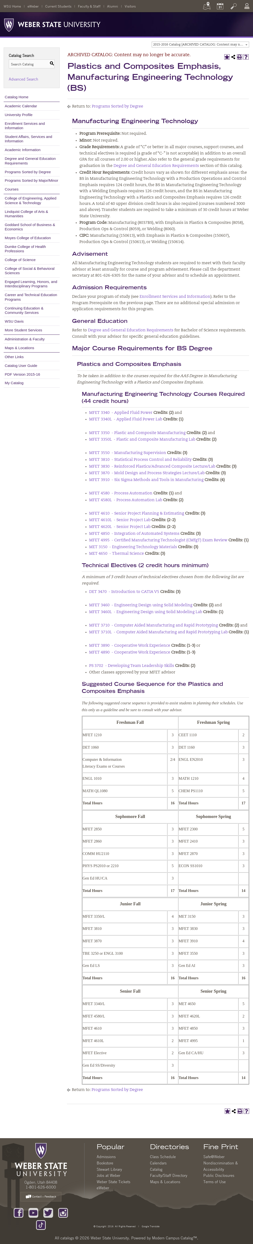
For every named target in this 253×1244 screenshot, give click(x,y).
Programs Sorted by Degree (28, 172)
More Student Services (23, 330)
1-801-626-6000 (41, 1187)
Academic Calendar (21, 106)
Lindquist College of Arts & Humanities (26, 213)
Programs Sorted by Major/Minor (31, 180)
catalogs (67, 1237)
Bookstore (105, 1163)
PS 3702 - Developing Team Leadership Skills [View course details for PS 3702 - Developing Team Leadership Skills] (131, 666)
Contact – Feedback (41, 1197)
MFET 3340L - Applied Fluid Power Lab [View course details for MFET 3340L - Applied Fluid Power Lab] (125, 419)
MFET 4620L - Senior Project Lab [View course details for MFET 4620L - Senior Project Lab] (119, 527)
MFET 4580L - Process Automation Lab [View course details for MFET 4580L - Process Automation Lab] (125, 500)
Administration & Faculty (25, 339)
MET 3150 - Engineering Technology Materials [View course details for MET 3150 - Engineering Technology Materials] (133, 547)
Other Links (14, 357)
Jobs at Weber (108, 1175)
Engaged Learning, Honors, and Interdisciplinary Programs (31, 284)
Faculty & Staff (89, 6)
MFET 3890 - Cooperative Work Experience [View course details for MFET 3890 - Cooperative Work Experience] (129, 646)
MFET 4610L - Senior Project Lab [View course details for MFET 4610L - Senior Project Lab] (119, 520)
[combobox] (200, 44)
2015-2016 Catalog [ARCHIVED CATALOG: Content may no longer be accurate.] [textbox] (201, 44)
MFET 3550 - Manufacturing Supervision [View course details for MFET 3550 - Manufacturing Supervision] (127, 453)
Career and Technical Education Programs (31, 297)
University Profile (19, 115)
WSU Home (12, 6)
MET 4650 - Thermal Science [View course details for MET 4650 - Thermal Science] (116, 554)
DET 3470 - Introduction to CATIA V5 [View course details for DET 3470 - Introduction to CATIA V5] (124, 592)
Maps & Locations (19, 348)
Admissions (106, 1156)
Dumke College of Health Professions (25, 249)
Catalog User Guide (21, 365)
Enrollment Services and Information (25, 125)
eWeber (33, 6)
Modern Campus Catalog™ (174, 1237)
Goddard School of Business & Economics (30, 227)
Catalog (156, 1169)
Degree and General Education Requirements (30, 160)
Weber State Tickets (113, 1181)
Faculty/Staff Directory (168, 1175)
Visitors (130, 6)
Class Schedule (163, 1156)
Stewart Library (109, 1169)
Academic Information (23, 150)
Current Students (58, 6)
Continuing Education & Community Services (24, 310)
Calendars (158, 1163)
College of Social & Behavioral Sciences (30, 270)
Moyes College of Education (28, 238)
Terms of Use (214, 1181)
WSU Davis (14, 321)
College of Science (20, 260)
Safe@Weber (214, 1156)
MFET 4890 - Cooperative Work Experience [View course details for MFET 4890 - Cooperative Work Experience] (129, 652)
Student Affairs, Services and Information (28, 139)
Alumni (112, 6)
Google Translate (150, 1226)
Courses (12, 189)
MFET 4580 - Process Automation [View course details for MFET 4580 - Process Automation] (120, 493)
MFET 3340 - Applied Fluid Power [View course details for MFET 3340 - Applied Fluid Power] (120, 413)
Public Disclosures (218, 1175)
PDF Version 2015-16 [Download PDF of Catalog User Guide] (22, 374)
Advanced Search (23, 79)
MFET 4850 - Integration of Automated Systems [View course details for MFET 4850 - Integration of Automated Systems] (134, 534)
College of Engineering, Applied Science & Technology (30, 200)
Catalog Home (16, 97)
